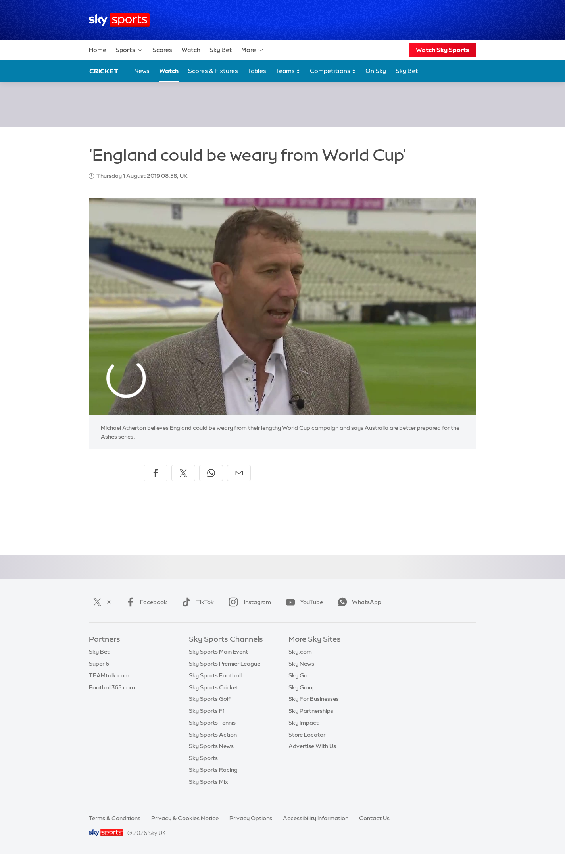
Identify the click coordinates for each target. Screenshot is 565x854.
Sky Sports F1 (207, 711)
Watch (190, 50)
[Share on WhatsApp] (211, 473)
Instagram (248, 602)
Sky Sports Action (213, 734)
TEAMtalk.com (109, 675)
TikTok (196, 602)
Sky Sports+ (205, 758)
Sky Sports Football (215, 675)
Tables (257, 71)
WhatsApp (357, 602)
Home (97, 50)
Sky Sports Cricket (213, 687)
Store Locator (306, 734)
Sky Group (302, 687)
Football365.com (112, 687)
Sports (129, 50)
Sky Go (297, 675)
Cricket (103, 71)
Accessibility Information (315, 818)
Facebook (145, 602)
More (252, 50)
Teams (288, 71)
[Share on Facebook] (155, 473)
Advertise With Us (312, 746)
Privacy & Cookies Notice (185, 818)
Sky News (301, 663)
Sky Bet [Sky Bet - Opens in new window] (407, 71)
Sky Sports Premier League (224, 663)
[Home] (119, 20)
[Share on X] (183, 473)
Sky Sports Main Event (218, 651)
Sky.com (300, 651)
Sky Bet (220, 50)
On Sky (375, 71)
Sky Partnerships (310, 711)
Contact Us (374, 818)
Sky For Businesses (313, 699)
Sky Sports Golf (210, 699)
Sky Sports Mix (208, 782)
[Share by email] (239, 473)
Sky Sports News (211, 746)
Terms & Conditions (114, 818)
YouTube (302, 602)
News (142, 71)
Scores (162, 50)
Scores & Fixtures (213, 71)
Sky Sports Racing (213, 770)
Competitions (333, 71)
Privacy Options (250, 818)
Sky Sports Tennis (212, 722)
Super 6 (99, 663)
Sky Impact (303, 722)
